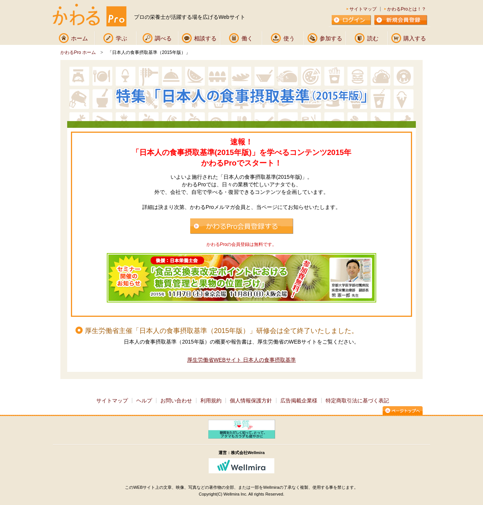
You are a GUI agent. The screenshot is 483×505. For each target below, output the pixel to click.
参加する (331, 38)
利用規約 (211, 401)
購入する (414, 38)
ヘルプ (144, 401)
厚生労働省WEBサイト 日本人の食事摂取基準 (241, 360)
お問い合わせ (176, 401)
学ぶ (121, 38)
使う (289, 38)
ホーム (79, 38)
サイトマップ (363, 9)
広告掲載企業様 (298, 401)
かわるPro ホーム (78, 52)
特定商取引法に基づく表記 (357, 401)
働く (247, 38)
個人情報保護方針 (251, 401)
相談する (205, 38)
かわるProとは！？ (406, 9)
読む (372, 38)
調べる (163, 38)
